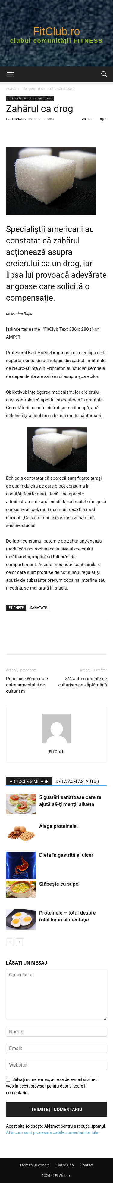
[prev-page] (10, 942)
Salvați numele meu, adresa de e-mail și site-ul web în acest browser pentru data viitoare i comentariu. (52, 1086)
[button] (10, 74)
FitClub (18, 119)
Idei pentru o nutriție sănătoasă (48, 88)
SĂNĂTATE (38, 607)
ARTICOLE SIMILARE (29, 781)
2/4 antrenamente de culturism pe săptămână (82, 682)
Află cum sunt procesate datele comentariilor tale (52, 1132)
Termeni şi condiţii (35, 1165)
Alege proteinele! (58, 826)
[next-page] (19, 942)
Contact (86, 1165)
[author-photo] (56, 743)
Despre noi (65, 1165)
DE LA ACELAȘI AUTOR (77, 781)
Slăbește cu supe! (59, 884)
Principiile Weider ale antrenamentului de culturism (27, 685)
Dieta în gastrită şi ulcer (66, 855)
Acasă (11, 88)
